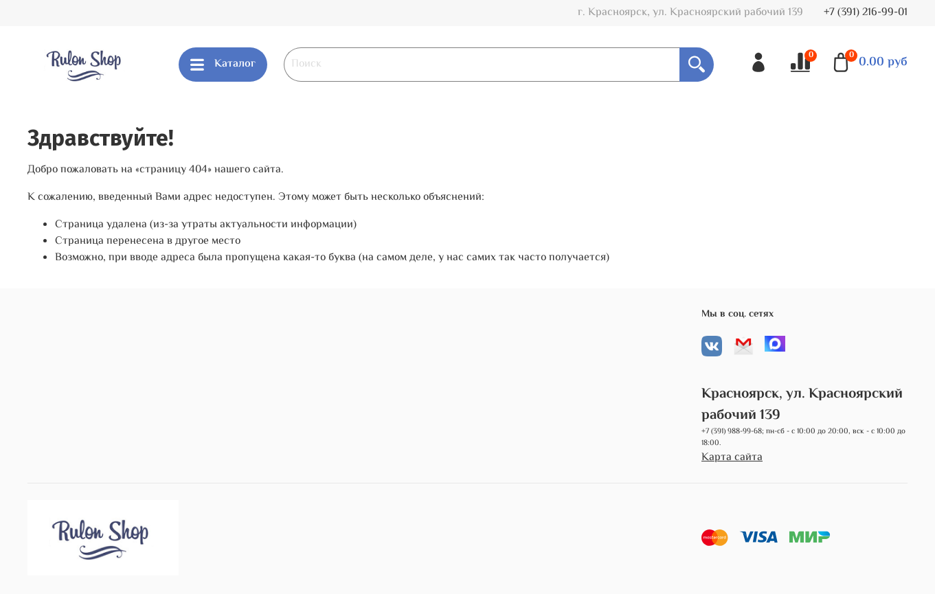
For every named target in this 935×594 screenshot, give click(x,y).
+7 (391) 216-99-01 (866, 12)
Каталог (223, 64)
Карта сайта (732, 458)
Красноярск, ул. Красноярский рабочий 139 (802, 404)
